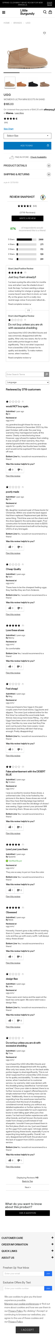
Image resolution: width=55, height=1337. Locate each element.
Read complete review (20, 305)
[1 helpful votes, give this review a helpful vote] (10, 667)
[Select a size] (27, 136)
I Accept (27, 1329)
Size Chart (8, 129)
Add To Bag (34, 145)
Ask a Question (27, 1213)
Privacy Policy (15, 1311)
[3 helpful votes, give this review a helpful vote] (10, 608)
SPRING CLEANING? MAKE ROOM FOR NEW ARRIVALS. (28, 4)
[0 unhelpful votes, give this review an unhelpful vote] (19, 547)
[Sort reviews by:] (27, 382)
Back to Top (27, 1181)
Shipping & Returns (27, 174)
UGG (7, 95)
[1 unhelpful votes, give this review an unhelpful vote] (19, 1160)
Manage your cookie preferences (21, 1303)
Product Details (27, 165)
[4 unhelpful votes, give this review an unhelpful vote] (19, 470)
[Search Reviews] (27, 374)
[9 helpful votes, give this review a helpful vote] (10, 470)
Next (28, 1187)
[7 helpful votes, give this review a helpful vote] (10, 547)
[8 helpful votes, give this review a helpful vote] (10, 1160)
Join (48, 1273)
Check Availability (38, 157)
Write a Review (27, 218)
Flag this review (13, 476)
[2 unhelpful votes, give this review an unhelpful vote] (18, 667)
